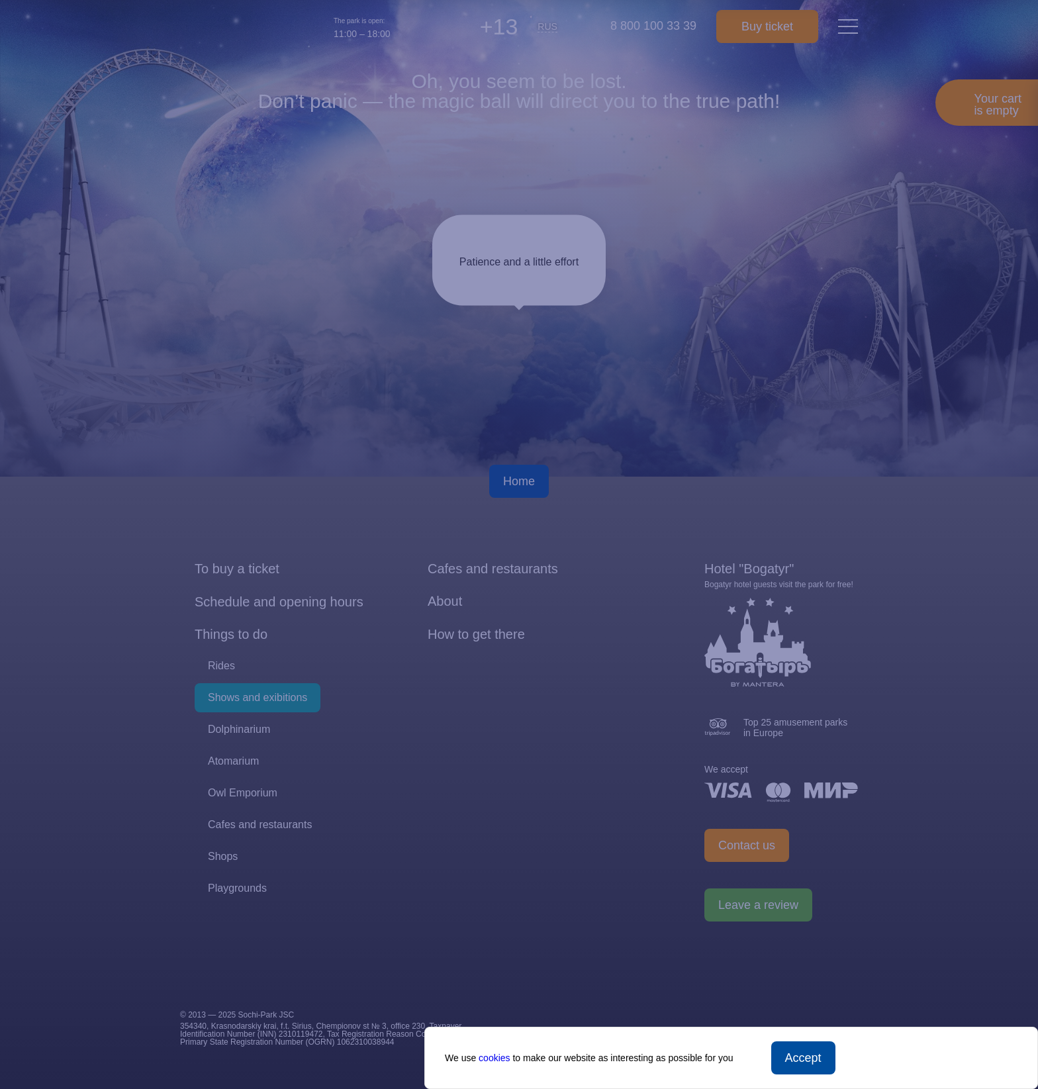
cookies (494, 1058)
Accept (803, 1058)
